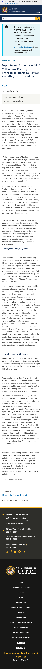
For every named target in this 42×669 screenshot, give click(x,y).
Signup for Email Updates (17, 545)
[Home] (13, 13)
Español (5, 86)
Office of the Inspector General (21, 622)
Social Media (11, 547)
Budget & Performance (21, 587)
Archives (21, 592)
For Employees (21, 617)
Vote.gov (21, 648)
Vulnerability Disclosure (21, 637)
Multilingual (21, 643)
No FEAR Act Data (21, 627)
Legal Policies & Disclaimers (21, 607)
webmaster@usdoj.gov (23, 47)
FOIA (21, 597)
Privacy (21, 612)
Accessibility (21, 602)
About (21, 582)
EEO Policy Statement (21, 632)
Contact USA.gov (21, 660)
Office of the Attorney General (14, 495)
